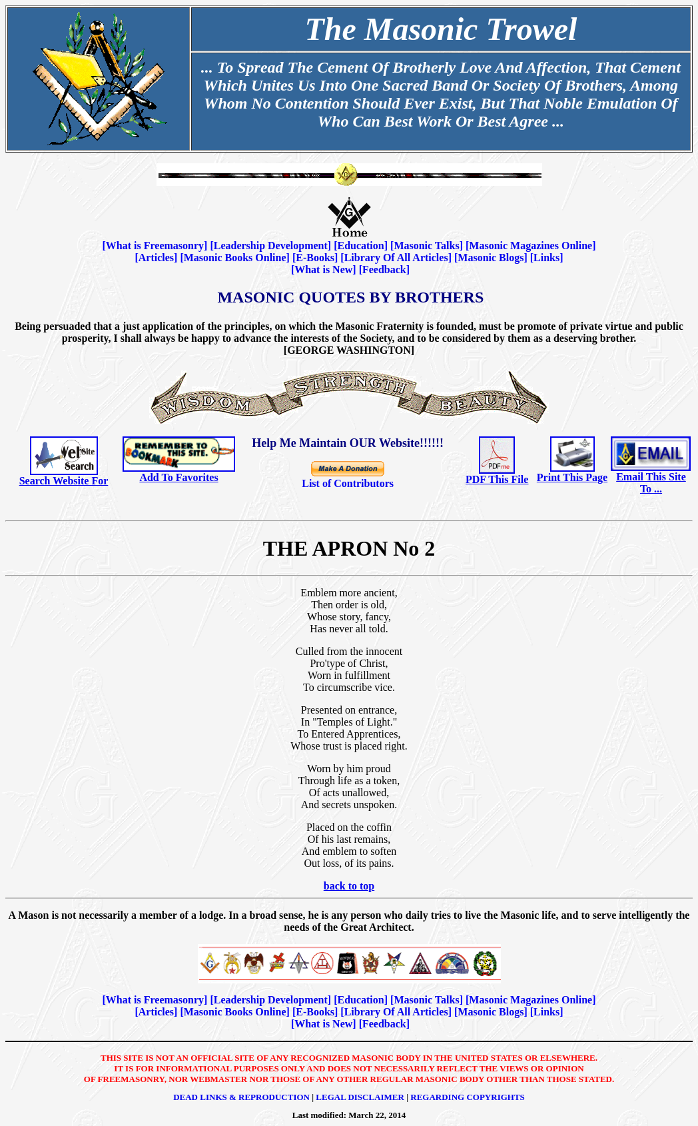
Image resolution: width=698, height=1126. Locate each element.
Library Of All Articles (396, 257)
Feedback (384, 269)
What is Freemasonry (155, 245)
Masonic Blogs (491, 257)
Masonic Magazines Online (530, 245)
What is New (323, 269)
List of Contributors (348, 483)
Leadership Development (271, 245)
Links (546, 257)
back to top (349, 885)
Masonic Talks (426, 245)
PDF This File (497, 479)
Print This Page (572, 477)
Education (360, 245)
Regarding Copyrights (467, 1097)
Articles (156, 257)
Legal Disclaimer (360, 1097)
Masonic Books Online (235, 257)
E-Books (315, 257)
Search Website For (64, 480)
